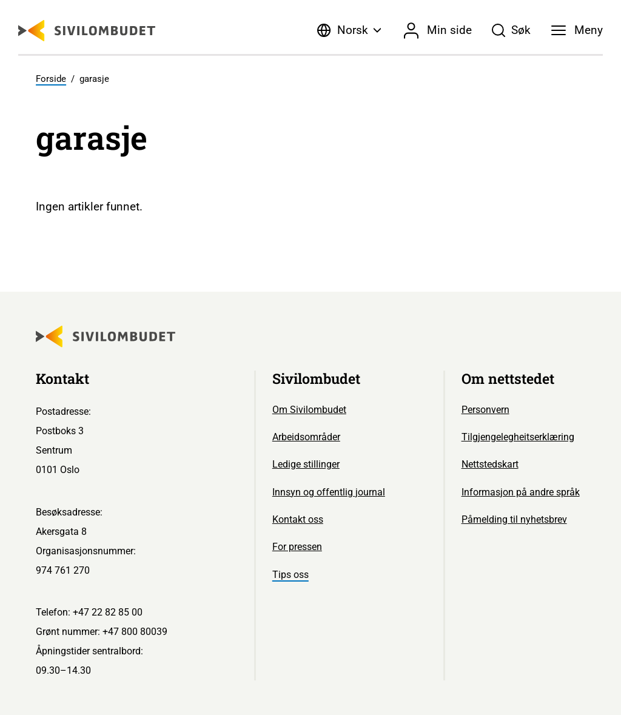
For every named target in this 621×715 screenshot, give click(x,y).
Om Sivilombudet (309, 409)
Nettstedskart (490, 464)
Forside (51, 78)
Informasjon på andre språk (521, 492)
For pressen (297, 546)
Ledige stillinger (306, 464)
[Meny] (577, 30)
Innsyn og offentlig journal (328, 492)
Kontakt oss (297, 519)
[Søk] (511, 30)
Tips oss (290, 574)
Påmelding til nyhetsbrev (514, 519)
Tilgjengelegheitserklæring (518, 437)
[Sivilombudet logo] (86, 30)
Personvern (485, 409)
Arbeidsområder (306, 437)
